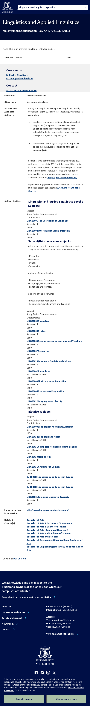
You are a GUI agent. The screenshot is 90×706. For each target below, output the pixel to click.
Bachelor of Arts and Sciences (43, 536)
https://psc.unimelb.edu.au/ (62, 177)
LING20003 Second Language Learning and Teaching (54, 340)
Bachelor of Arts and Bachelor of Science (48, 533)
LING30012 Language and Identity (44, 401)
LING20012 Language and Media (43, 436)
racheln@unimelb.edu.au (19, 78)
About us (6, 606)
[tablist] (52, 7)
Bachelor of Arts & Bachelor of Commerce (49, 523)
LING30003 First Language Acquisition (47, 381)
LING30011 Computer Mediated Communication (52, 446)
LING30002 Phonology (38, 371)
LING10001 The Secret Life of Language (48, 220)
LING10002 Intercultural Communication (48, 230)
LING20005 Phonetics (38, 320)
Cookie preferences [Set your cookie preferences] (66, 698)
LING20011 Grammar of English (43, 466)
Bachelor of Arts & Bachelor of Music (46, 526)
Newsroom (8, 623)
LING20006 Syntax (36, 330)
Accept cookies (24, 698)
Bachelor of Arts (35, 519)
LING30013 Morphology (39, 456)
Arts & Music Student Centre (21, 90)
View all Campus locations (60, 633)
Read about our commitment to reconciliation (27, 597)
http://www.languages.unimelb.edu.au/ (48, 510)
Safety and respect (12, 617)
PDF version (19, 558)
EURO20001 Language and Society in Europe (50, 476)
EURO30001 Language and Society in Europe (50, 486)
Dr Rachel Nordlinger (17, 74)
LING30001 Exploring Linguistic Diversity (48, 496)
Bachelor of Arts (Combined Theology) (47, 529)
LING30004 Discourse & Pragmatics (45, 391)
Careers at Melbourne (13, 612)
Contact (6, 629)
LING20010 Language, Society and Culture (49, 361)
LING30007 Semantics (38, 350)
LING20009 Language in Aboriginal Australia (50, 426)
